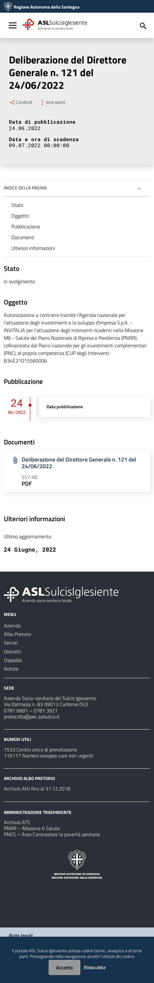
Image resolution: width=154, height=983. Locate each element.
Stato (17, 205)
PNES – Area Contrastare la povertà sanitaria (52, 834)
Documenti (22, 237)
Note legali (21, 935)
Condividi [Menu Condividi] (20, 102)
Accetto (64, 967)
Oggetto (20, 216)
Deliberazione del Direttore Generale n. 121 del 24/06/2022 (79, 462)
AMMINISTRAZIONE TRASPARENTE (37, 812)
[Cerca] (143, 26)
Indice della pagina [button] (25, 187)
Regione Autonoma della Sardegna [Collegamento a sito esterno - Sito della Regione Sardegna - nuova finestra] (46, 7)
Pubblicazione (25, 226)
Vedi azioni (52, 102)
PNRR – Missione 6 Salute (32, 828)
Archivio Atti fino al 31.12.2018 (37, 788)
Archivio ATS (17, 822)
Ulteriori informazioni (33, 248)
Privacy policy (95, 967)
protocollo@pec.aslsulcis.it (31, 716)
